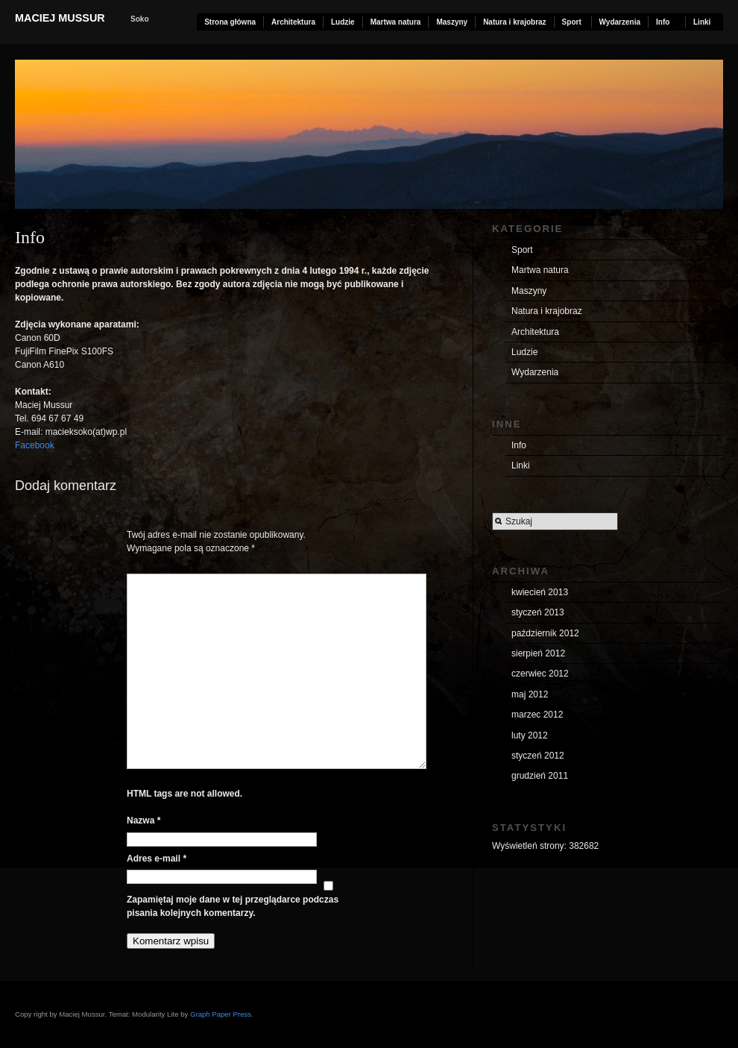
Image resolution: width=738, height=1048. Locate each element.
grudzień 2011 (539, 776)
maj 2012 (529, 694)
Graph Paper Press (220, 1014)
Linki (701, 22)
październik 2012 (545, 633)
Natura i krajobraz (514, 22)
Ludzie (343, 22)
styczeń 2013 (537, 612)
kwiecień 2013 (539, 592)
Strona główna (230, 22)
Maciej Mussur (60, 18)
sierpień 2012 (538, 653)
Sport (571, 22)
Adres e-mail (156, 858)
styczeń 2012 (537, 755)
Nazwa (143, 820)
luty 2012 (529, 735)
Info (662, 22)
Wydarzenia (619, 22)
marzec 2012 (537, 714)
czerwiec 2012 (540, 673)
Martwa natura (395, 22)
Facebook (34, 445)
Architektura (293, 22)
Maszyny (451, 22)
